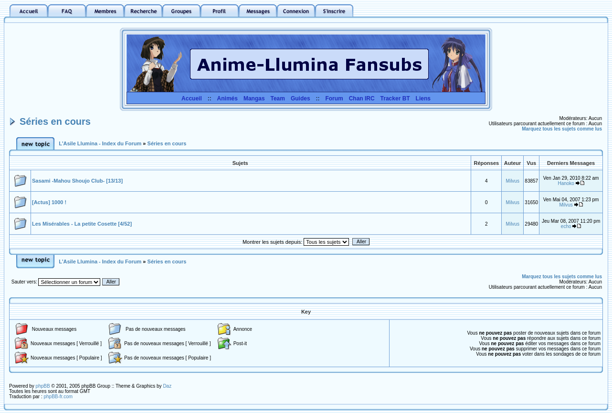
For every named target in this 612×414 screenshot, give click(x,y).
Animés (227, 98)
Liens (423, 98)
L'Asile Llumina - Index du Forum (100, 143)
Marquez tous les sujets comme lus (562, 128)
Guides (300, 98)
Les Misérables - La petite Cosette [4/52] (82, 224)
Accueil (191, 98)
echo (566, 226)
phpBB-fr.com (58, 396)
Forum (334, 98)
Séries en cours (55, 121)
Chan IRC (362, 98)
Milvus (512, 181)
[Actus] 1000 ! (49, 202)
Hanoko (566, 183)
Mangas (254, 98)
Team (278, 98)
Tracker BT (395, 98)
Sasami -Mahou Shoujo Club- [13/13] (77, 181)
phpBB (43, 386)
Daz (167, 386)
